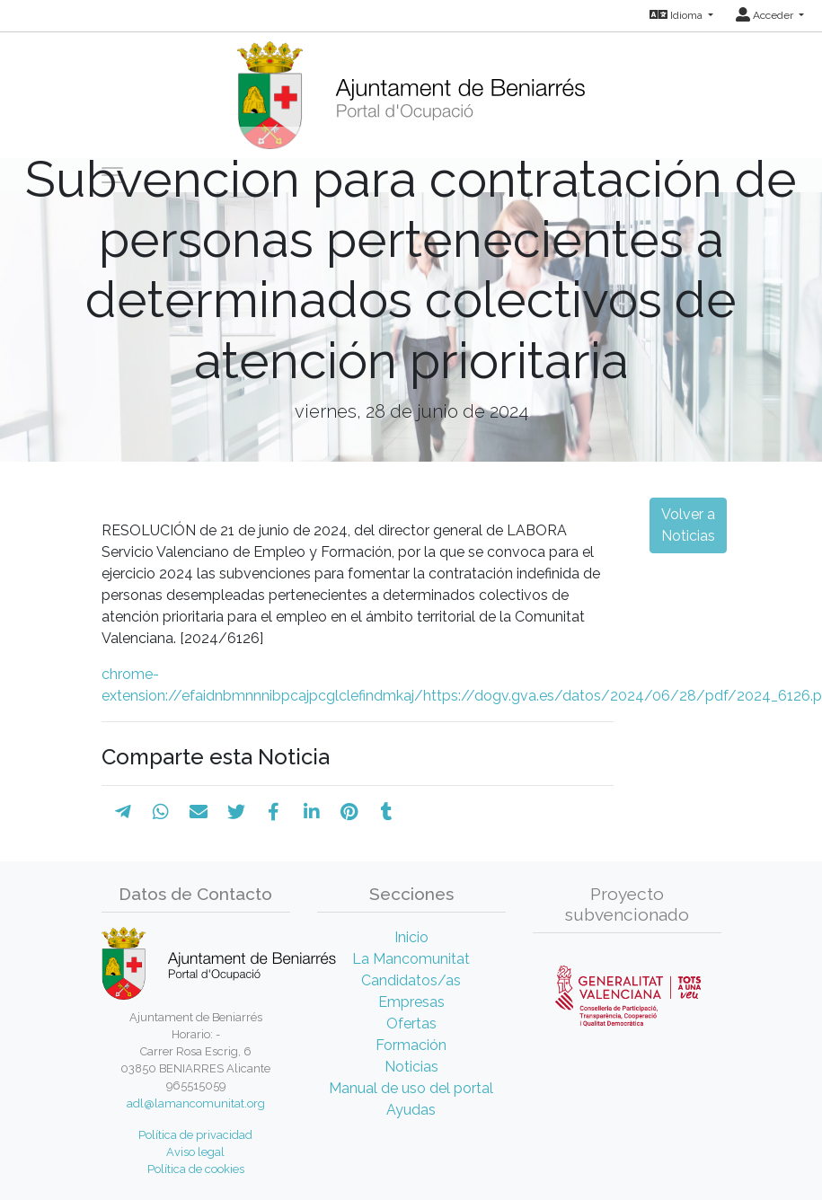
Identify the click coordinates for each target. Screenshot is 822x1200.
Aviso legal (195, 1152)
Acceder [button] (766, 15)
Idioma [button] (677, 15)
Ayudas (411, 1109)
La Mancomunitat (411, 958)
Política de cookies (195, 1169)
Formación (411, 1045)
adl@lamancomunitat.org (196, 1103)
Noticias (411, 1066)
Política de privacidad (195, 1135)
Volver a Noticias (688, 525)
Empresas (411, 1001)
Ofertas (411, 1023)
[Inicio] (411, 89)
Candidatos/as (411, 980)
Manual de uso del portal (411, 1088)
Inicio (411, 937)
